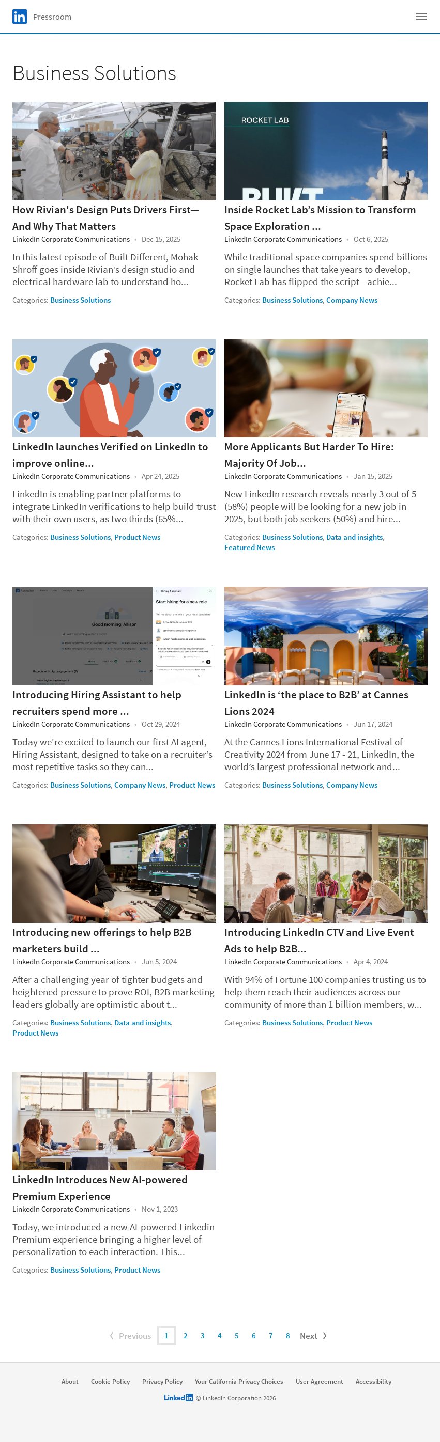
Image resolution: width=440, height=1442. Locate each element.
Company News (351, 300)
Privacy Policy (162, 1381)
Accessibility (373, 1381)
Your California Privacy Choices (239, 1381)
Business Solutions (80, 300)
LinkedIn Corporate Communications (71, 239)
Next (314, 1335)
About (70, 1381)
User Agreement (319, 1381)
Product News (137, 537)
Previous (129, 1335)
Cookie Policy (110, 1381)
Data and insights (354, 537)
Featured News (249, 547)
